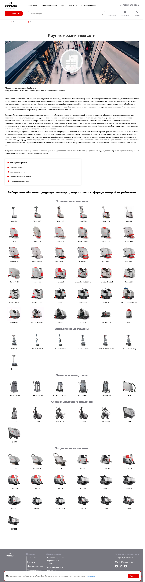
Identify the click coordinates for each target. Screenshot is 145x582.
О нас (63, 5)
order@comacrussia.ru (124, 562)
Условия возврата (34, 570)
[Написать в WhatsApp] (121, 567)
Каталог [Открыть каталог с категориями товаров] (16, 13)
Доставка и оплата (88, 5)
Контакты (73, 5)
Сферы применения (49, 5)
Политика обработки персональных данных (55, 560)
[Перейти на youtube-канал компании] (125, 567)
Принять (133, 576)
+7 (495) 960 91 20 (129, 5)
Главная (7, 22)
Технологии (32, 5)
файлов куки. (90, 576)
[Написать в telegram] (116, 567)
